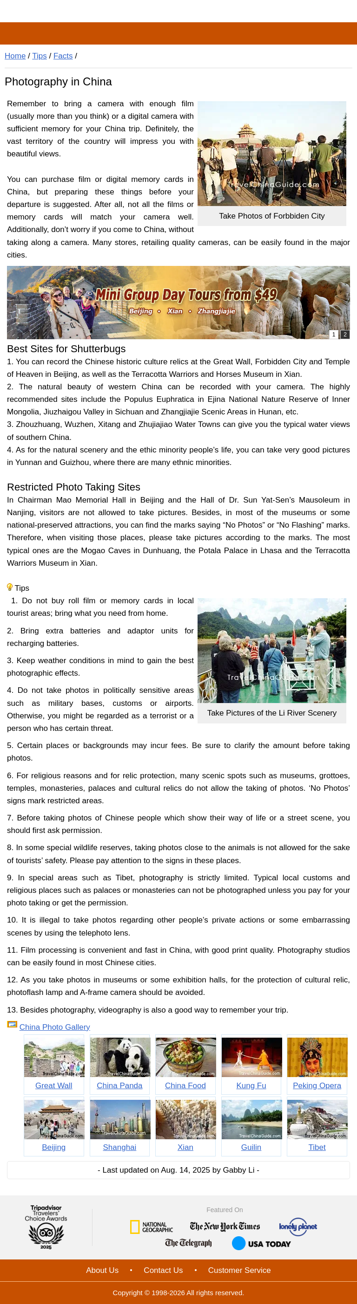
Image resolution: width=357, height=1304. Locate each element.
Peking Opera (317, 1085)
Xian (185, 1147)
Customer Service (239, 1270)
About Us (102, 1270)
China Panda (119, 1085)
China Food (185, 1085)
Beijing (54, 1147)
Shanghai (119, 1147)
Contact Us (163, 1270)
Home (15, 56)
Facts (63, 56)
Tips (39, 56)
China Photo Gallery (55, 1027)
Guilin (251, 1147)
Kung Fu (251, 1085)
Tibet (317, 1147)
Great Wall (54, 1085)
